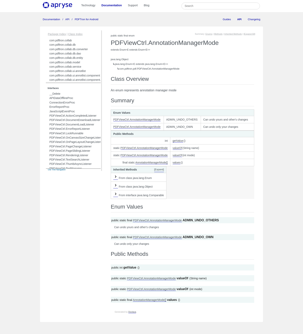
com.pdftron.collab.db (62, 44)
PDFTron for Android (86, 19)
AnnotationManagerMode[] (151, 162)
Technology (88, 5)
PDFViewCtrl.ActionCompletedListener (72, 115)
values (177, 162)
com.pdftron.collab (60, 40)
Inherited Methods (233, 34)
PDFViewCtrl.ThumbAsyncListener (70, 163)
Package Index (57, 34)
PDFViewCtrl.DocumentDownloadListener (74, 120)
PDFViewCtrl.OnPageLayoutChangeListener (76, 141)
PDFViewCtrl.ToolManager (65, 168)
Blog (147, 5)
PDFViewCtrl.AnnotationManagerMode (137, 119)
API (67, 19)
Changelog (254, 19)
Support (133, 5)
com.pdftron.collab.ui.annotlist (67, 71)
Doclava (132, 312)
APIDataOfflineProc (61, 98)
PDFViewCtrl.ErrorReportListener (69, 128)
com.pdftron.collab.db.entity (66, 57)
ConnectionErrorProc (62, 102)
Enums (208, 34)
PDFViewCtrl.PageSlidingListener (69, 150)
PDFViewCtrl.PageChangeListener (70, 146)
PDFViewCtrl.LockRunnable (66, 133)
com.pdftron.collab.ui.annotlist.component (74, 75)
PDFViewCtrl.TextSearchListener (69, 159)
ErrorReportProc (59, 106)
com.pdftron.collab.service (65, 66)
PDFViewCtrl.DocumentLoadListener (71, 124)
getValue (178, 140)
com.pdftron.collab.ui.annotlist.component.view (77, 79)
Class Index (75, 34)
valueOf (177, 148)
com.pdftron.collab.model (64, 62)
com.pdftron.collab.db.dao (65, 53)
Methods (218, 34)
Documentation (112, 5)
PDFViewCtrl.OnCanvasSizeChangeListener (76, 137)
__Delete (54, 93)
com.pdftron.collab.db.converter (68, 49)
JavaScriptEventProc (62, 111)
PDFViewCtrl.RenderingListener (68, 155)
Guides (227, 19)
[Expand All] (249, 34)
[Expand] (159, 169)
